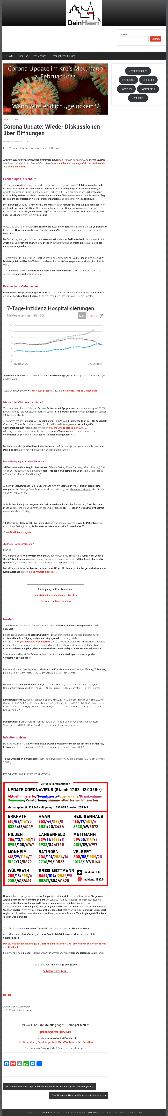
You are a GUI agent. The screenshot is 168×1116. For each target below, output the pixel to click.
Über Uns (23, 56)
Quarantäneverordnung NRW (34, 641)
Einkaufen (148, 79)
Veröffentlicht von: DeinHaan (18, 141)
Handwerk (126, 88)
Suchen (124, 34)
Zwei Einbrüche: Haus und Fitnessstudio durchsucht (77, 1095)
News (7, 110)
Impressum (39, 56)
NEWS (9, 56)
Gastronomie (148, 88)
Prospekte (128, 79)
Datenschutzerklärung (63, 56)
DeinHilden (29, 1042)
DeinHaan (88, 1042)
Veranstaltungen (138, 70)
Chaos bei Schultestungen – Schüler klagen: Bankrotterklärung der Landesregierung (50, 1086)
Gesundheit (138, 97)
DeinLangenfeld (47, 1042)
